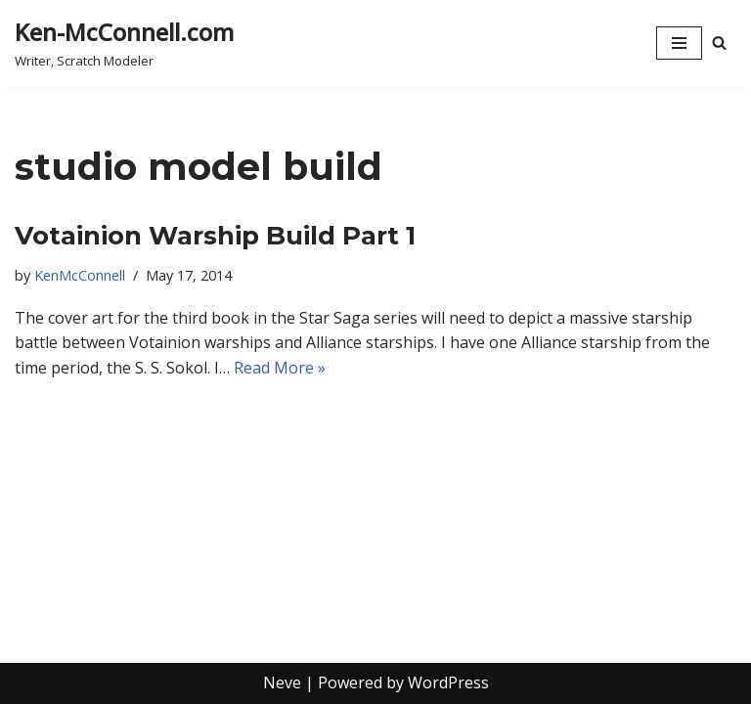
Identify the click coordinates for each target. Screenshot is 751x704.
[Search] (719, 42)
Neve (282, 682)
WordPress (448, 682)
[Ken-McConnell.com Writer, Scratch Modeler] (124, 43)
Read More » (280, 367)
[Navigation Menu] (679, 43)
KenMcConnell (79, 275)
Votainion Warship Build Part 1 (215, 235)
